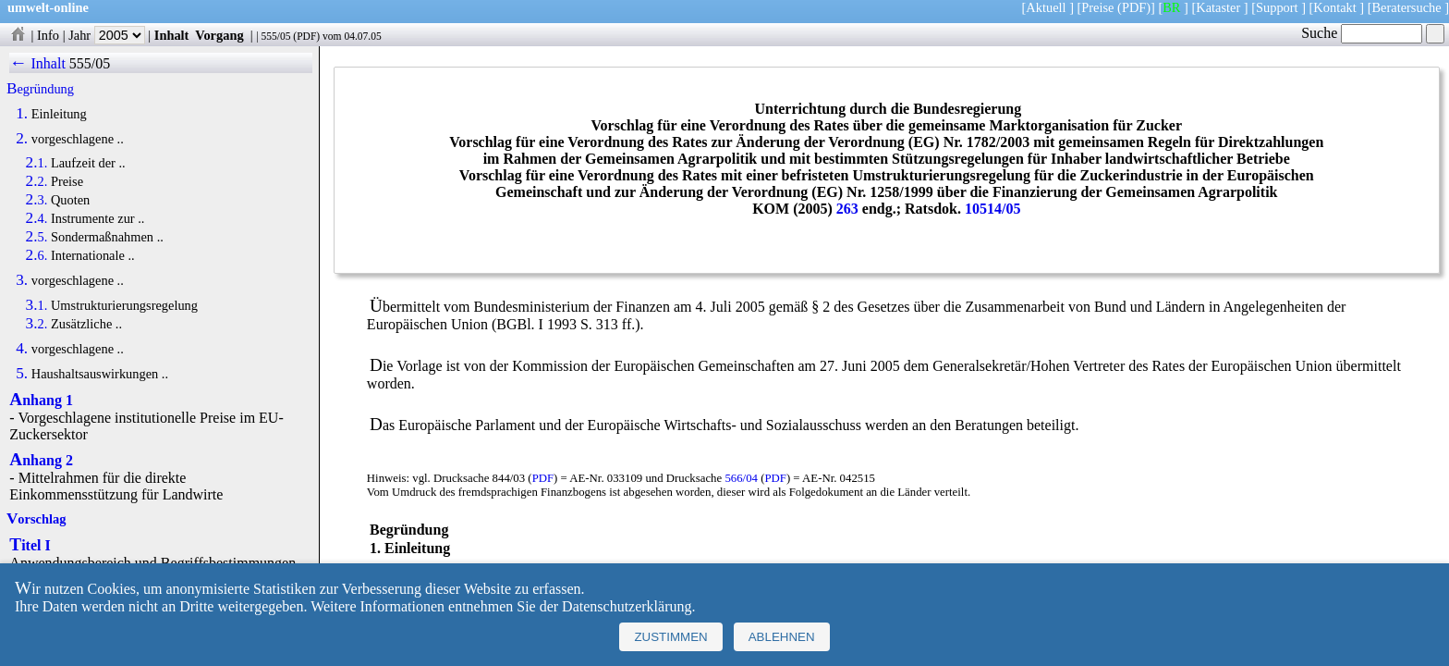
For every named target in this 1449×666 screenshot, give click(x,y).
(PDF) (1134, 7)
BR (1171, 7)
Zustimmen (670, 637)
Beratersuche (1407, 7)
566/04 (741, 478)
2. (22, 138)
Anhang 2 (41, 460)
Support (1277, 7)
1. (22, 113)
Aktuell (1045, 7)
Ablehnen (782, 637)
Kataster (1218, 7)
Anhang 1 (41, 400)
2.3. (37, 199)
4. (22, 348)
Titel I (29, 545)
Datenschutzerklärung (626, 606)
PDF (306, 36)
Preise (1097, 7)
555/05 (275, 36)
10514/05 (992, 208)
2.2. (37, 181)
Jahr (106, 35)
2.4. (37, 218)
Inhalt (171, 35)
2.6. (37, 255)
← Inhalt (37, 63)
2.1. (37, 162)
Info (48, 35)
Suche (1361, 33)
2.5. (37, 236)
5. (22, 373)
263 (847, 208)
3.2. (37, 323)
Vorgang (219, 35)
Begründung (40, 88)
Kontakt (1334, 7)
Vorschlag (36, 519)
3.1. (37, 305)
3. (22, 280)
